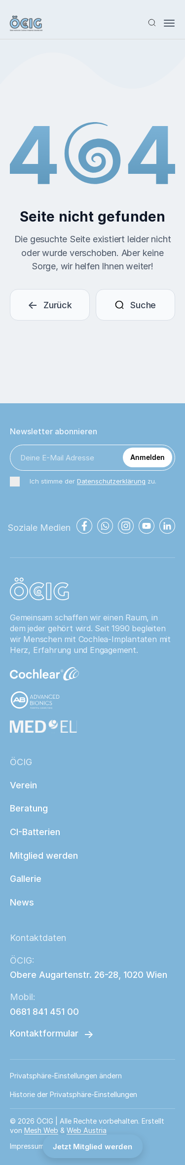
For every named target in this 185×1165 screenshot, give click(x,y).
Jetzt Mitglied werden (92, 1146)
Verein (23, 785)
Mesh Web (41, 1130)
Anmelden (147, 457)
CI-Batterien (35, 832)
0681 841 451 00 (44, 1011)
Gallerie (25, 879)
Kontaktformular (44, 1033)
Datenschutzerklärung (111, 481)
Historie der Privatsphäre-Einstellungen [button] (73, 1094)
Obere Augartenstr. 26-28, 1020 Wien (88, 975)
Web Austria (87, 1130)
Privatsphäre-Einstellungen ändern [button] (66, 1075)
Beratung (29, 808)
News (22, 902)
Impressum (27, 1146)
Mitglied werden (44, 855)
